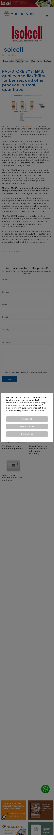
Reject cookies (27, 426)
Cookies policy (36, 410)
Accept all (27, 419)
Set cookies (27, 434)
